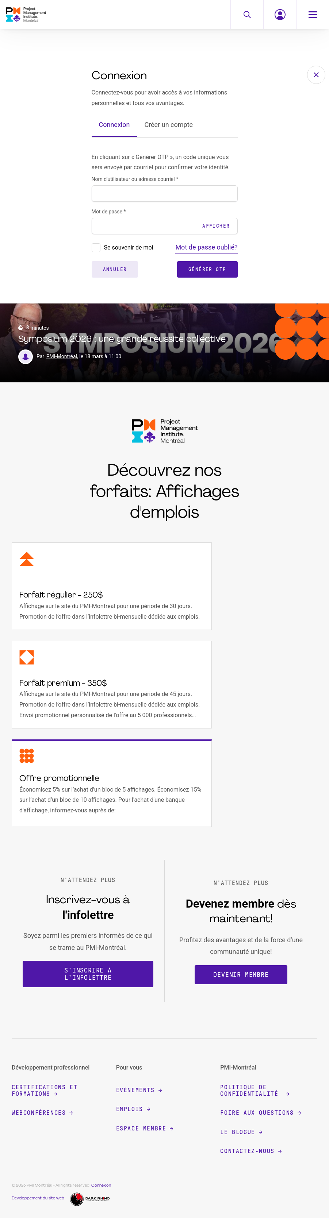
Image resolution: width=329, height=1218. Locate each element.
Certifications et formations (44, 1090)
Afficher (216, 226)
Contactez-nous (250, 1151)
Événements (139, 1090)
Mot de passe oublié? (206, 247)
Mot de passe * (109, 211)
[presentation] (96, 247)
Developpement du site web (38, 1198)
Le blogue (241, 1132)
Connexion (114, 124)
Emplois (133, 1109)
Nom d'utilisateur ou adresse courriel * (135, 179)
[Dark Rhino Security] (90, 1199)
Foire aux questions (260, 1113)
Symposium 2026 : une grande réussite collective (122, 339)
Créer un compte (168, 124)
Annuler (115, 269)
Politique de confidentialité (254, 1090)
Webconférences (42, 1113)
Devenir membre (240, 974)
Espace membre (144, 1128)
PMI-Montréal (61, 356)
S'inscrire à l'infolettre (88, 974)
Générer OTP (207, 269)
